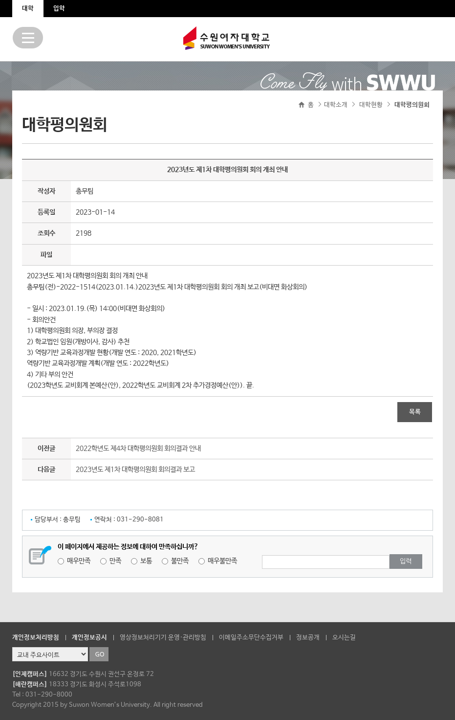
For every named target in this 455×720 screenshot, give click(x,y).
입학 (59, 8)
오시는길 (344, 637)
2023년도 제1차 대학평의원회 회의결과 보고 (135, 469)
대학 (28, 8)
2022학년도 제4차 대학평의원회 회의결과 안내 (138, 448)
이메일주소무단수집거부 (251, 637)
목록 (415, 412)
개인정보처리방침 (35, 637)
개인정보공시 (89, 637)
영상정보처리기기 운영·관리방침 (163, 637)
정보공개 (308, 637)
